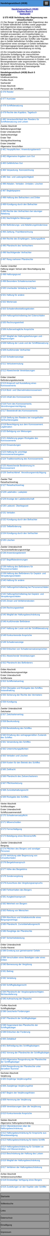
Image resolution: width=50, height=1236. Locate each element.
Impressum (6, 1232)
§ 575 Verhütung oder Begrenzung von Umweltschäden (19, 856)
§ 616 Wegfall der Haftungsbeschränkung (20, 1160)
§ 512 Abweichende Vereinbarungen (18, 370)
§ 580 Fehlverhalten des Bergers (16, 890)
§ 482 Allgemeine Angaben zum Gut (18, 156)
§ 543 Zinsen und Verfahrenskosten (17, 601)
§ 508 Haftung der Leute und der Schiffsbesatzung (24, 343)
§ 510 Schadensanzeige (12, 357)
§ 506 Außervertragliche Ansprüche (17, 329)
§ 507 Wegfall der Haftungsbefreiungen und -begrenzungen (22, 337)
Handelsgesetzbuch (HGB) (14, 3)
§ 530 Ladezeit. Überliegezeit (14, 506)
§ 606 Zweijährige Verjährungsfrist (17, 1086)
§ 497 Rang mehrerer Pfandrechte (17, 259)
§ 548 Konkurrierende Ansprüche (16, 635)
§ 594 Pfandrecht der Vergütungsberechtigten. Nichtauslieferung (22, 993)
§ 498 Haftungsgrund (11, 274)
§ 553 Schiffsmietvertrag (12, 681)
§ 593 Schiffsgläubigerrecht (14, 985)
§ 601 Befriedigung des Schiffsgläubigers (20, 1046)
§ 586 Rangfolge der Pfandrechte (16, 931)
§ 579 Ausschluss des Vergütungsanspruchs (22, 883)
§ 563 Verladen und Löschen (14, 756)
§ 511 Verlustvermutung (12, 364)
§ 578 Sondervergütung (12, 876)
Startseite (5, 1196)
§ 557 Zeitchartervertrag (12, 714)
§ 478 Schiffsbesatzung (12, 105)
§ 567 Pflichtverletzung (11, 783)
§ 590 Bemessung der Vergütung (16, 964)
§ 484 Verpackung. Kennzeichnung (17, 170)
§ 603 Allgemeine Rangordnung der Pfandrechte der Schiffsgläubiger (23, 1060)
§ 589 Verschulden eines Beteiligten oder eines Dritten (23, 958)
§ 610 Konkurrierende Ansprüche (16, 1113)
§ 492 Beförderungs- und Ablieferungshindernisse (24, 225)
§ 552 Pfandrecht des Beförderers (17, 663)
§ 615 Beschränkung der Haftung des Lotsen (22, 1153)
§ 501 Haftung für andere (12, 295)
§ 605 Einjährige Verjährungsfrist (16, 1079)
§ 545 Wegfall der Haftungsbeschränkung (20, 615)
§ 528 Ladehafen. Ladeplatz (14, 492)
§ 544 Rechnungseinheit (12, 608)
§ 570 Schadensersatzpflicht (14, 815)
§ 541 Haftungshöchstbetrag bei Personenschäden (25, 587)
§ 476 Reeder (7, 92)
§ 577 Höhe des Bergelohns (14, 869)
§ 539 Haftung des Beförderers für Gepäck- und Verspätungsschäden (23, 574)
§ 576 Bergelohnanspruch (13, 862)
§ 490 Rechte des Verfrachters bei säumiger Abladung (21, 212)
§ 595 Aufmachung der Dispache (16, 999)
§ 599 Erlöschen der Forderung (15, 1032)
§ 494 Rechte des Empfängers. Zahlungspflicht (23, 239)
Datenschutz (7, 1218)
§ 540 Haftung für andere (12, 580)
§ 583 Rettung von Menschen (15, 910)
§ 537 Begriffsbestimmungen (14, 560)
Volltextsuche (7, 1203)
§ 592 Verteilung (8, 978)
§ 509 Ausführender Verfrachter (15, 350)
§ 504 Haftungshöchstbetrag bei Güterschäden (23, 315)
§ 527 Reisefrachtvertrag (12, 485)
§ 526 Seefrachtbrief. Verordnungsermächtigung (23, 472)
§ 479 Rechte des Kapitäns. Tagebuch (19, 112)
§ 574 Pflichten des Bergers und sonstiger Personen (20, 850)
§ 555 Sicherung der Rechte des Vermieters (21, 695)
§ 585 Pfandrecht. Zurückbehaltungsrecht (20, 924)
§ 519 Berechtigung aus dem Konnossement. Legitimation (22, 425)
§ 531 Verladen (8, 513)
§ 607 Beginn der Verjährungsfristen (18, 1093)
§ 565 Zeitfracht (8, 769)
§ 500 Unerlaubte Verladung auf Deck (18, 288)
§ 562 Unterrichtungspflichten (14, 749)
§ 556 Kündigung (9, 702)
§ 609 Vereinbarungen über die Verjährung (21, 1106)
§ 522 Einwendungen (11, 445)
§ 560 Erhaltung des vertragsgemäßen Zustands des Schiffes (23, 736)
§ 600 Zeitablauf (8, 1039)
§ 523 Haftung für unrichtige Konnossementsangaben (14, 453)
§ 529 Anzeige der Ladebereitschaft (17, 499)
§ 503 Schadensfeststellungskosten (17, 309)
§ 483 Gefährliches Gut (12, 163)
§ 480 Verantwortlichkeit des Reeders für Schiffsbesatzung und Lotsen (20, 120)
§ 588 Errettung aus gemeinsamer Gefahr (20, 951)
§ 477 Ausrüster (8, 99)
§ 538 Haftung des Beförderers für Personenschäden (17, 567)
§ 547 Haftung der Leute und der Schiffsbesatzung (24, 628)
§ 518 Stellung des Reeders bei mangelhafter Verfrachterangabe (22, 418)
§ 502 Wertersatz (9, 302)
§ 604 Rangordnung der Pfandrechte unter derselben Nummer (21, 1067)
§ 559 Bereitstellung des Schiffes (16, 728)
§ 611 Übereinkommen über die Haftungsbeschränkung (16, 1127)
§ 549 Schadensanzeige (12, 642)
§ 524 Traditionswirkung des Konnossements (22, 459)
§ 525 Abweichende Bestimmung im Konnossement (18, 467)
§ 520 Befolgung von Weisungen (16, 431)
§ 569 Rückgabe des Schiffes (14, 797)
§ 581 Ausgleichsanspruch (13, 897)
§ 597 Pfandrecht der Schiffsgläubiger (18, 1018)
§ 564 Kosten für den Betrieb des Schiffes (20, 762)
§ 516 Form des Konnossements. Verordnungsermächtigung (16, 405)
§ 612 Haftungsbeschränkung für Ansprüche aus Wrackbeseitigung (23, 1134)
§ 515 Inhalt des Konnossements (16, 397)
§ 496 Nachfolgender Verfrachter (16, 252)
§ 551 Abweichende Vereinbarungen (18, 656)
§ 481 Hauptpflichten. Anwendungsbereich (21, 149)
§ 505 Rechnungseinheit (12, 322)
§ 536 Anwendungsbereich (13, 553)
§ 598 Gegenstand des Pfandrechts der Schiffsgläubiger (19, 1026)
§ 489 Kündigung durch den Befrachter (19, 204)
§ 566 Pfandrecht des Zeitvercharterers (19, 776)
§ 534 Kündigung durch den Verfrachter (19, 533)
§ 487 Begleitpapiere (10, 191)
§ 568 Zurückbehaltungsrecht (14, 790)
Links (3, 1211)
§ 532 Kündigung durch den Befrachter (19, 519)
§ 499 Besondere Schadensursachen (18, 281)
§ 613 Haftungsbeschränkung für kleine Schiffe (23, 1140)
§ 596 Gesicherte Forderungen (15, 1011)
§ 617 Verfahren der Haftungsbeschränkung (21, 1167)
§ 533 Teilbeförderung (11, 526)
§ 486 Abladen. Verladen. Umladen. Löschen (22, 184)
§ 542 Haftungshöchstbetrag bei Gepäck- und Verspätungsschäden (22, 595)
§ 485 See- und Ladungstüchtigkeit (17, 177)
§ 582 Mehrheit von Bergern (14, 903)
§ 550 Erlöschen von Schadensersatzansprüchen (24, 649)
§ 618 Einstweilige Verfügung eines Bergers (21, 1180)
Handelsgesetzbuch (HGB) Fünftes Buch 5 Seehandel (25, 11)
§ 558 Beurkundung (10, 721)
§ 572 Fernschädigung (11, 829)
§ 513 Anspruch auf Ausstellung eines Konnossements (18, 384)
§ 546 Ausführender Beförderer (15, 621)
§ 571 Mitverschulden (11, 822)
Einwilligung (6, 1225)
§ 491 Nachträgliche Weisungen (16, 218)
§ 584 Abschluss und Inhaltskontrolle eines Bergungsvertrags (21, 918)
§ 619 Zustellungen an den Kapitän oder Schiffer (23, 1187)
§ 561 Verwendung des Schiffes (16, 742)
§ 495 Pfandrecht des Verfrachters (17, 245)
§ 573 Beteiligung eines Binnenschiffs (18, 836)
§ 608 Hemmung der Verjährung (16, 1100)
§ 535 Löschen (8, 540)
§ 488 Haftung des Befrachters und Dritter (20, 197)
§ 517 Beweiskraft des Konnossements (19, 411)
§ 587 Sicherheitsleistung (13, 938)
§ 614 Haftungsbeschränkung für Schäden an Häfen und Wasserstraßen (22, 1148)
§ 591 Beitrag (7, 971)
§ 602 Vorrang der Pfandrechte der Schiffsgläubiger (25, 1052)
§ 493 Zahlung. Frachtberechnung (17, 232)
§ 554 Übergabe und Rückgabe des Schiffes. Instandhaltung (22, 689)
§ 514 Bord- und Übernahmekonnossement (21, 390)
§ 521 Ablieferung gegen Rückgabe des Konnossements (19, 439)
